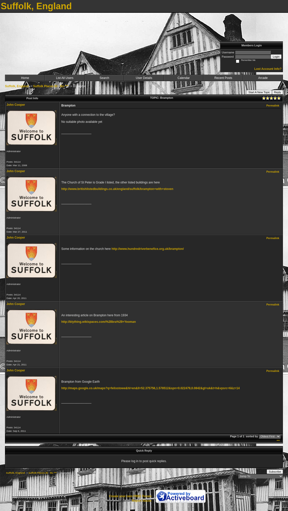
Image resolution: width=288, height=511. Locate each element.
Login (276, 56)
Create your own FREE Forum (130, 496)
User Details (144, 78)
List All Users (64, 78)
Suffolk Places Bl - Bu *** (50, 86)
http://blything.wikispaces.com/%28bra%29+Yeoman (98, 322)
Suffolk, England (17, 86)
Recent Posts (223, 78)
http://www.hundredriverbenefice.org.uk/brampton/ (148, 249)
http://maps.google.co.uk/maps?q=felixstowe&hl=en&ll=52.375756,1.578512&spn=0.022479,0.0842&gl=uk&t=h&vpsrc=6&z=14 (150, 388)
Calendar (184, 78)
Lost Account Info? (267, 69)
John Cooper (16, 105)
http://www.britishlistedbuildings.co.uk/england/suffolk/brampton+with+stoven (117, 189)
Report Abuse (141, 500)
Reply (277, 92)
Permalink (272, 105)
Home (25, 78)
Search (104, 78)
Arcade (263, 78)
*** (278, 440)
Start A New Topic (259, 92)
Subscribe (275, 471)
